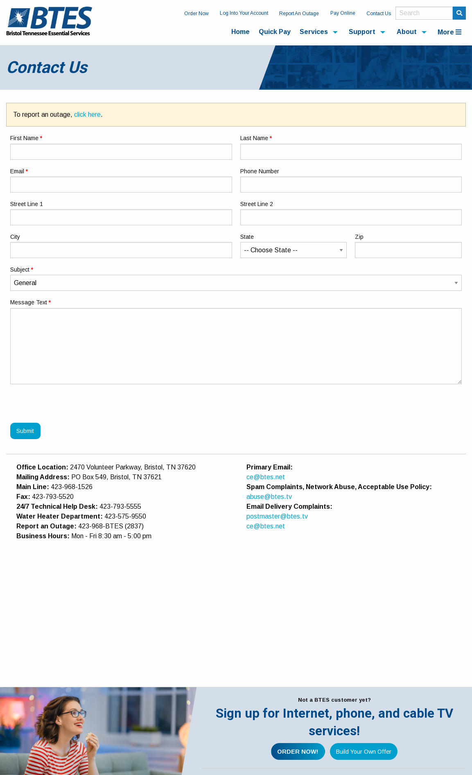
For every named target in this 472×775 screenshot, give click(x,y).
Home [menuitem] (240, 31)
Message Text (28, 302)
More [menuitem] (449, 32)
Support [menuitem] (362, 31)
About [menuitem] (407, 31)
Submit (25, 431)
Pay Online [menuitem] (342, 13)
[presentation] (72, 407)
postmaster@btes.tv (277, 516)
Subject (19, 269)
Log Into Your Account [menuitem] (244, 13)
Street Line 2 (256, 204)
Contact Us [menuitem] (378, 13)
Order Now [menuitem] (196, 13)
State (247, 236)
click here (87, 114)
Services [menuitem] (314, 31)
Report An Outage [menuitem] (299, 13)
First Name (24, 138)
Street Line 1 (26, 204)
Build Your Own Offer (363, 751)
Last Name (254, 138)
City (15, 236)
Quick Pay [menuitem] (275, 31)
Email (17, 171)
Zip (359, 236)
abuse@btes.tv (269, 496)
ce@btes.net (265, 477)
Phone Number (259, 171)
